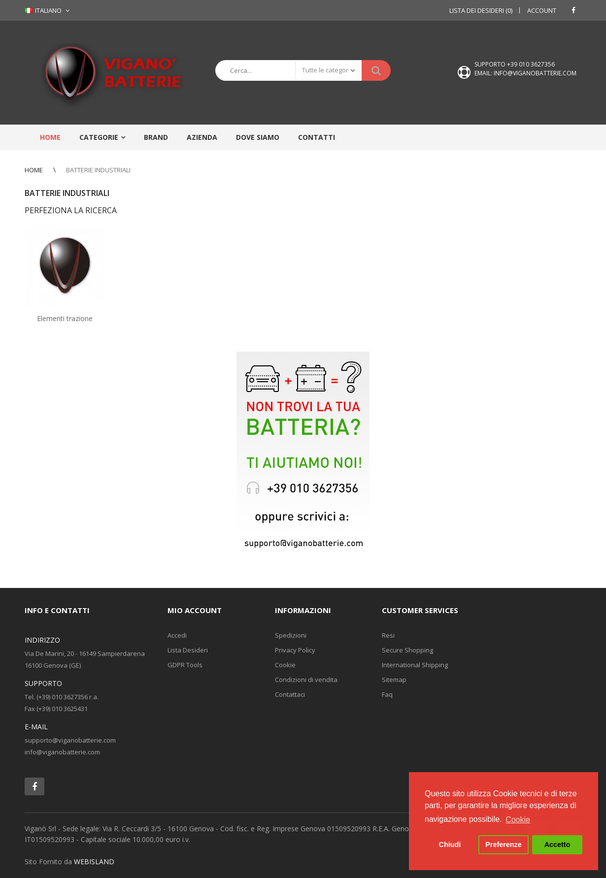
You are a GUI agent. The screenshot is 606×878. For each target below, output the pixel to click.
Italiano (43, 10)
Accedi (177, 635)
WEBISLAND (94, 861)
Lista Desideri (188, 650)
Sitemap (394, 679)
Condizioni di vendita (306, 679)
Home (34, 169)
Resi (388, 635)
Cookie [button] (517, 819)
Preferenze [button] (503, 844)
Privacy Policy (295, 650)
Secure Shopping (407, 650)
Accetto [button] (557, 844)
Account (541, 10)
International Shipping (415, 664)
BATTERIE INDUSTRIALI (98, 169)
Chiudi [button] (450, 844)
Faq (387, 694)
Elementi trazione (65, 318)
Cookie (285, 664)
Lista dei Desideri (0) (480, 10)
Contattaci (290, 694)
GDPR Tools (185, 664)
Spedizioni (290, 635)
